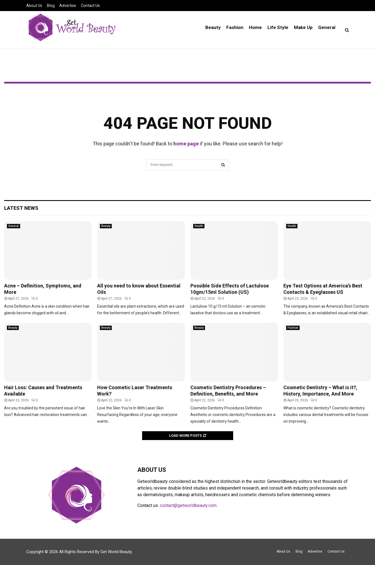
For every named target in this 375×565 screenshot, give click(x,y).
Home (255, 27)
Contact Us (90, 5)
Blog (51, 5)
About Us (34, 5)
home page (186, 144)
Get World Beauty (116, 551)
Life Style (277, 27)
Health (199, 225)
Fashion (234, 27)
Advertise (67, 5)
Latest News (21, 208)
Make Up (303, 27)
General (326, 27)
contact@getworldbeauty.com (188, 505)
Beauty (213, 27)
